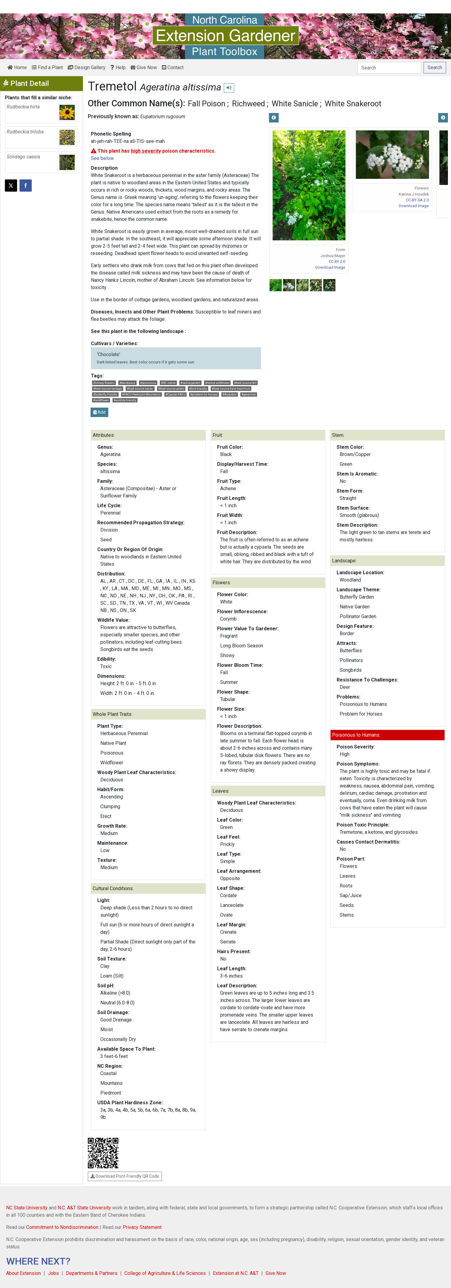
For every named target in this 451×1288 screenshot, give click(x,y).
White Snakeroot (353, 103)
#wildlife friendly (125, 400)
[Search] (389, 67)
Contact (173, 67)
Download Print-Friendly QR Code (125, 1176)
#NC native (168, 382)
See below (102, 158)
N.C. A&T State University (84, 1208)
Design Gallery (87, 67)
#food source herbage (107, 388)
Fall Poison (206, 103)
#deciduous (127, 382)
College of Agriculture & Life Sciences (165, 1273)
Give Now (144, 67)
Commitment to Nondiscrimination (62, 1227)
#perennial (249, 394)
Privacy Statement (142, 1227)
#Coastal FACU (176, 394)
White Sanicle (295, 103)
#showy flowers (104, 382)
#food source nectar (140, 388)
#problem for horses (204, 394)
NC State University (27, 1208)
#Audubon (230, 394)
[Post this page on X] (11, 185)
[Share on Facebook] (26, 185)
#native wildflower (217, 382)
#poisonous (148, 382)
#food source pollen (171, 388)
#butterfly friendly (105, 394)
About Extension (23, 1273)
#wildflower (101, 400)
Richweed (248, 103)
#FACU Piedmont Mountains (141, 394)
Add (99, 412)
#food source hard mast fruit (231, 388)
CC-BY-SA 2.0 (417, 200)
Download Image (330, 267)
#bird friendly (198, 388)
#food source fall (245, 382)
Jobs (53, 1273)
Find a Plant (47, 67)
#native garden (190, 382)
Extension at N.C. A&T (236, 1273)
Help (118, 67)
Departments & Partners (91, 1273)
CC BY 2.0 (337, 261)
